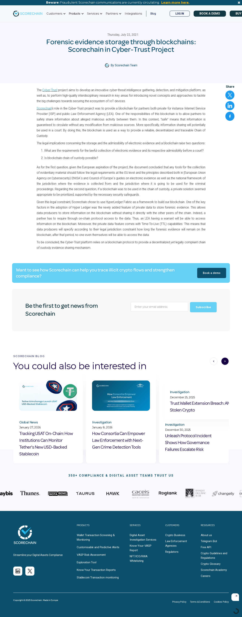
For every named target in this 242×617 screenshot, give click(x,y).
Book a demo (211, 273)
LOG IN (179, 13)
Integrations (133, 13)
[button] (55, 13)
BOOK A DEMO (209, 13)
